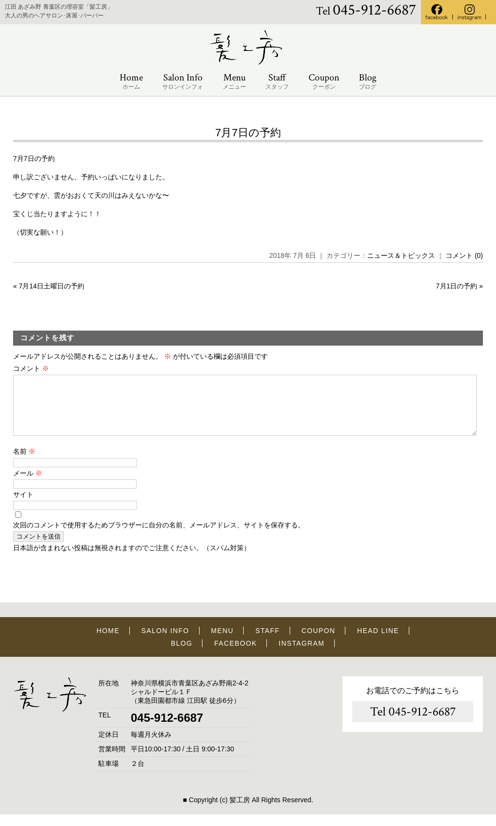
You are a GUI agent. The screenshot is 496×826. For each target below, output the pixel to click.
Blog (367, 81)
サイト (23, 506)
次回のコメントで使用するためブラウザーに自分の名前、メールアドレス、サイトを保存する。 (159, 536)
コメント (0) (464, 255)
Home (131, 81)
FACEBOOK (235, 655)
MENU (222, 642)
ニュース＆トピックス (401, 255)
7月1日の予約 (457, 286)
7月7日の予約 (247, 133)
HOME (108, 642)
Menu (234, 81)
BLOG (182, 655)
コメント (31, 368)
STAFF (267, 642)
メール (27, 485)
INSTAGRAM (302, 655)
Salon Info (182, 81)
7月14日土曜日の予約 (51, 286)
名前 (24, 463)
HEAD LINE (378, 642)
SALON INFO (165, 642)
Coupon (324, 81)
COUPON (318, 642)
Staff (277, 81)
